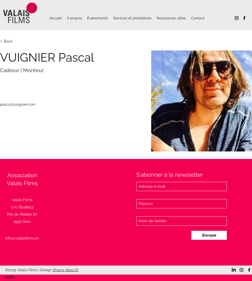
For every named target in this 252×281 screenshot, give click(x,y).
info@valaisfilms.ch (22, 238)
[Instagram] (236, 18)
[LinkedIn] (233, 270)
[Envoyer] (209, 235)
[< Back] (10, 41)
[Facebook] (244, 18)
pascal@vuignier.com (17, 104)
